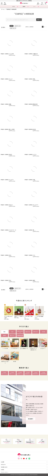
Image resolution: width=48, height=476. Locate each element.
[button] (46, 27)
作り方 (13, 6)
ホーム (2, 9)
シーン (34, 6)
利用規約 (2, 469)
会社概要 (2, 461)
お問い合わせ (3, 464)
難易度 (24, 6)
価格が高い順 (13, 28)
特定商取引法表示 (4, 467)
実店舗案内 (30, 419)
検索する (39, 19)
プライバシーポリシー (4, 472)
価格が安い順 (17, 26)
